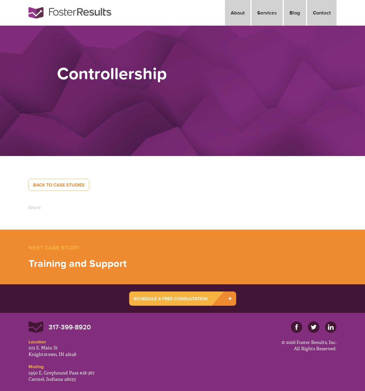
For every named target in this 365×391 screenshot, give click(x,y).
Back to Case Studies (59, 185)
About (238, 12)
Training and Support (78, 263)
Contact (322, 12)
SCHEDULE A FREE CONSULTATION (170, 298)
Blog (294, 12)
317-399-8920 (69, 327)
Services (267, 12)
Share (35, 207)
